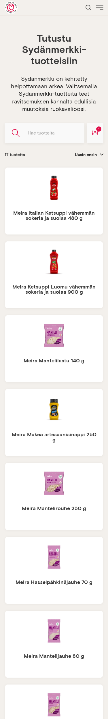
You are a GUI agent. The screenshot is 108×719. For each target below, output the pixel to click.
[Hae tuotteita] (44, 133)
